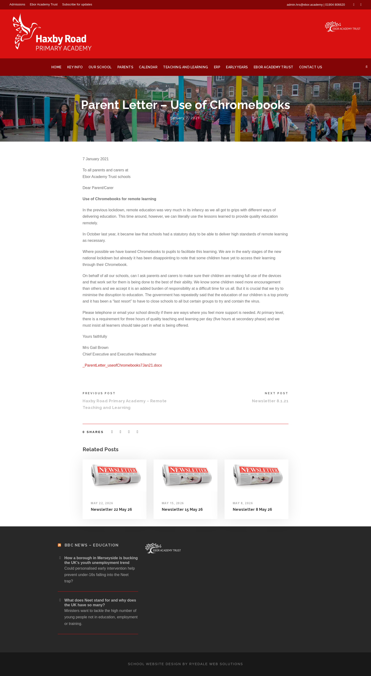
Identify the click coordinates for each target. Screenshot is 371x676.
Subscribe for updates (77, 4)
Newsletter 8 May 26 (252, 509)
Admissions (17, 4)
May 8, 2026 (243, 503)
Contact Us (310, 67)
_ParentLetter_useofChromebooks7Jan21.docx (122, 365)
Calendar (148, 67)
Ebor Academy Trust (43, 4)
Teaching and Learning (185, 67)
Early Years (237, 67)
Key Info (75, 67)
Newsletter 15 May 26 (182, 509)
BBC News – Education (92, 545)
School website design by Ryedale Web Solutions (185, 664)
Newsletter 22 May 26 (111, 509)
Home (56, 67)
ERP (217, 67)
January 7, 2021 (185, 117)
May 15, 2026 (173, 503)
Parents (125, 67)
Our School (100, 67)
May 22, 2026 (102, 503)
